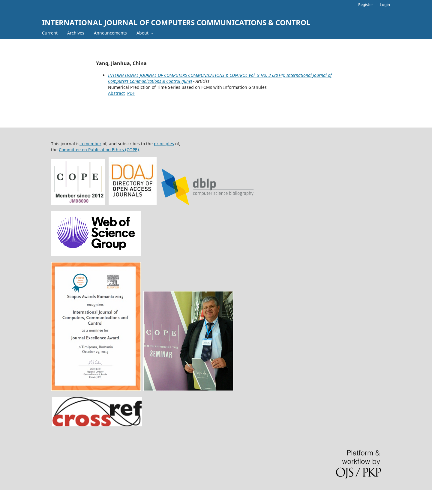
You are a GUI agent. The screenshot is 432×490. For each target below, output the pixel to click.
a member (90, 143)
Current (50, 33)
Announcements (110, 33)
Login (385, 4)
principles (164, 143)
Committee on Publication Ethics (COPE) (99, 149)
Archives (75, 33)
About (143, 33)
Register (365, 4)
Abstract (116, 93)
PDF (131, 93)
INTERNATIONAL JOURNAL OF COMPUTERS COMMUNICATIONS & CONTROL (176, 22)
